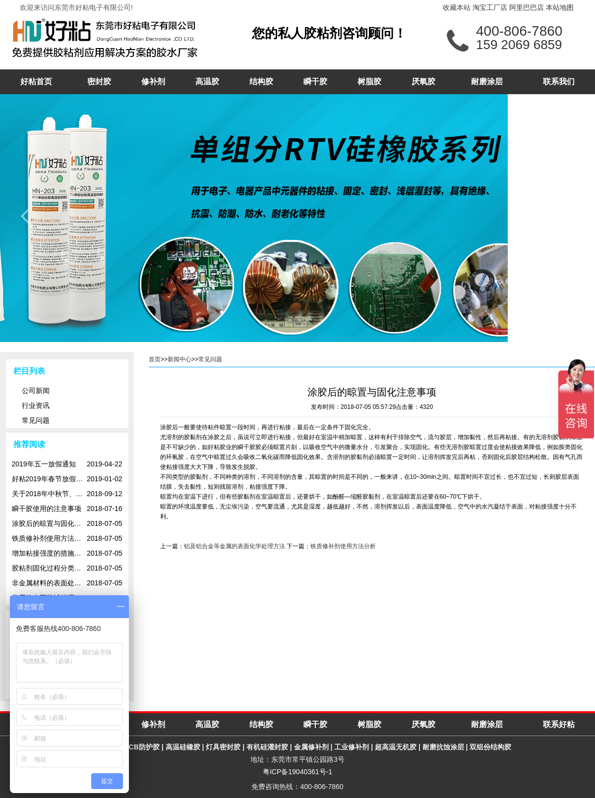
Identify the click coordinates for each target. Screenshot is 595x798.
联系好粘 (559, 724)
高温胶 (207, 81)
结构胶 (261, 81)
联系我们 (559, 81)
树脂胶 (369, 81)
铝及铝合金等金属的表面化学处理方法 (234, 546)
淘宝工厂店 (490, 7)
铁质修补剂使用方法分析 (343, 546)
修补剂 (153, 81)
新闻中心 (179, 359)
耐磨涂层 (487, 81)
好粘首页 (36, 81)
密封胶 (99, 81)
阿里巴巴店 (526, 7)
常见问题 (210, 359)
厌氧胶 (423, 81)
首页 (155, 359)
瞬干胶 (315, 81)
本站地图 (560, 7)
